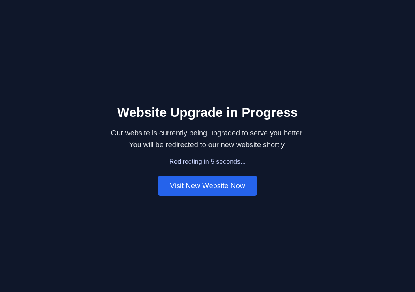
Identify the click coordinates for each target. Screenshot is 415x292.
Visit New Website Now (207, 186)
